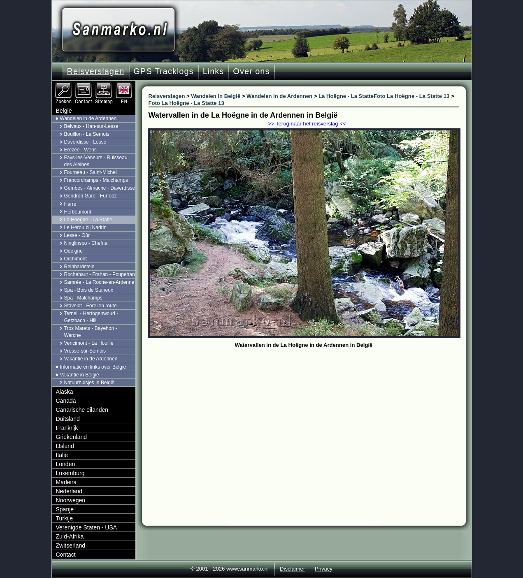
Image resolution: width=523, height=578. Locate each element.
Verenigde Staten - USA (86, 527)
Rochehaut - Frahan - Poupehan (99, 274)
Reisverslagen (96, 71)
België (64, 110)
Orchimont (75, 259)
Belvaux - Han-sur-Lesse (91, 126)
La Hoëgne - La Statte (88, 220)
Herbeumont (77, 212)
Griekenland (71, 437)
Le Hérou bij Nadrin (85, 227)
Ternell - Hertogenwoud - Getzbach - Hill (91, 317)
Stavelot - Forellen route (90, 306)
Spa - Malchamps (83, 298)
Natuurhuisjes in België (89, 382)
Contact (66, 554)
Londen (65, 464)
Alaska (64, 391)
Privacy (323, 569)
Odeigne (73, 251)
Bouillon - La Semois (86, 134)
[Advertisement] (310, 412)
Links (213, 71)
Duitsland (68, 419)
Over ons (251, 71)
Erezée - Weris (80, 150)
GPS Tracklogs (163, 71)
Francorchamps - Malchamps (96, 180)
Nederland (69, 491)
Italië (62, 455)
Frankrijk (67, 428)
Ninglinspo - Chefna (85, 243)
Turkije (64, 518)
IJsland (65, 446)
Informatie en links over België (93, 367)
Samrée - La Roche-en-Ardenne (99, 282)
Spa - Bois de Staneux (88, 290)
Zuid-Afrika (70, 536)
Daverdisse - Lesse (85, 142)
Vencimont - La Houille (89, 343)
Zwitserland (71, 545)
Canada (66, 400)
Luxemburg (70, 473)
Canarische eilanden (82, 409)
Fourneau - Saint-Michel (90, 172)
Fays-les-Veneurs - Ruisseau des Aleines (96, 161)
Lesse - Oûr (77, 235)
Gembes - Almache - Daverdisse (99, 188)
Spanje (65, 509)
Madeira (66, 482)
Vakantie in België (79, 375)
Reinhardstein (79, 266)
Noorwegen (71, 500)
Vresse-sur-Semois (85, 351)
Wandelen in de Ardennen (88, 118)
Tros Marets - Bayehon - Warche (90, 331)
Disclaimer (292, 569)
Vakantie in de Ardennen (91, 359)
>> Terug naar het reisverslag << (307, 124)
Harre (70, 204)
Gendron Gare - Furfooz (90, 196)
